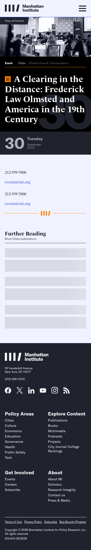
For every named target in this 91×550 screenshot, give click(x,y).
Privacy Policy (33, 522)
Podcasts (55, 436)
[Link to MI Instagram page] (54, 392)
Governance (14, 441)
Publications (57, 420)
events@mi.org (17, 181)
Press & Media (59, 500)
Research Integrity (62, 490)
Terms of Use (13, 522)
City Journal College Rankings (63, 449)
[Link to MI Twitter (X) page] (20, 392)
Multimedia (57, 431)
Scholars (55, 484)
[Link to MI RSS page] (66, 392)
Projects (54, 441)
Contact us (56, 495)
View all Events (14, 21)
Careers (11, 484)
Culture (10, 425)
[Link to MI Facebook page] (8, 392)
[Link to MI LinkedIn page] (31, 392)
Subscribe (12, 490)
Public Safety (15, 452)
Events (10, 479)
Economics (13, 431)
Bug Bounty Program (72, 522)
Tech (8, 457)
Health (10, 447)
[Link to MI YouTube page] (43, 391)
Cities (21, 63)
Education (13, 436)
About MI (55, 479)
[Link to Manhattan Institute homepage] (27, 359)
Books (53, 425)
